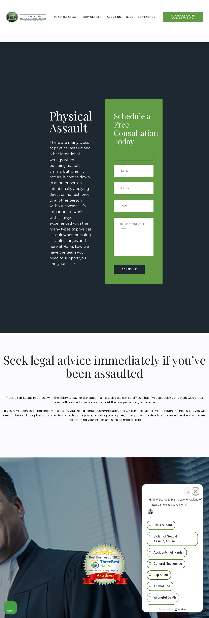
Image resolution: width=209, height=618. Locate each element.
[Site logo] (26, 17)
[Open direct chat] (187, 490)
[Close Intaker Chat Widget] (196, 490)
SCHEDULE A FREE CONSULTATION (183, 17)
